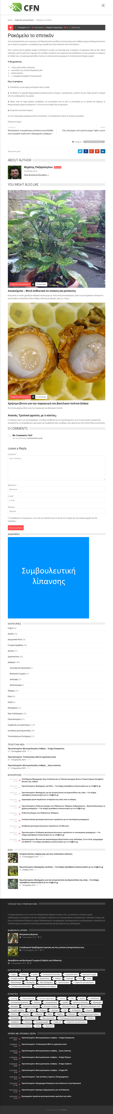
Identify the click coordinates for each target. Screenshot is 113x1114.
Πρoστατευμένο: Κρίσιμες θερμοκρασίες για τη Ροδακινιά (45, 1089)
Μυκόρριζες (13, 707)
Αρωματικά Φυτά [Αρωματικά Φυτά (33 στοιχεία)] (72, 974)
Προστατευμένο (14, 719)
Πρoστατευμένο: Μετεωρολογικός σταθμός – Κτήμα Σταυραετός (36, 748)
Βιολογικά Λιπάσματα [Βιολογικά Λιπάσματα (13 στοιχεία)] (31, 1006)
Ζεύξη (10, 702)
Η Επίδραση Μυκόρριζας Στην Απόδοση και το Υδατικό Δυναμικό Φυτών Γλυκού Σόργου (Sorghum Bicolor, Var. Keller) (62, 780)
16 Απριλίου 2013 (29, 885)
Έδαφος (11, 690)
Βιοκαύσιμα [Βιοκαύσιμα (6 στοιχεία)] (97, 1002)
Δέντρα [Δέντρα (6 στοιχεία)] (32, 1010)
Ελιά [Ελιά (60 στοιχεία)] (80, 978)
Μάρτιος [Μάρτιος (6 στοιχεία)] (60, 1014)
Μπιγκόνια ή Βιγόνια (28, 934)
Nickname (12, 485)
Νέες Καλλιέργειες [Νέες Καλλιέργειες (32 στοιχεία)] (46, 982)
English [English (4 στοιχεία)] (13, 974)
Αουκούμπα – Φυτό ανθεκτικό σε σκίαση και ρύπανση (42, 291)
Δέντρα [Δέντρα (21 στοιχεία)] (32, 978)
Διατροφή (14, 679)
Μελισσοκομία (16, 685)
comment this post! (34, 438)
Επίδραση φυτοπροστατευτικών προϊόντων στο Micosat (45, 826)
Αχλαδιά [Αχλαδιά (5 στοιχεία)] (65, 1002)
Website (11, 507)
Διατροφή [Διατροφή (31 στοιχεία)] (69, 978)
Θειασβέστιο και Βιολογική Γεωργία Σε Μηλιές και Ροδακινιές (35, 960)
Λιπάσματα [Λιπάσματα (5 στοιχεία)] (38, 1014)
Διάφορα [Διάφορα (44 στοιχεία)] (58, 978)
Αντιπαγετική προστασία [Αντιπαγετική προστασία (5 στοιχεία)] (19, 1002)
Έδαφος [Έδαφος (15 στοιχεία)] (24, 974)
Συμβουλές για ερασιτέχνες (24, 20)
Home (10, 20)
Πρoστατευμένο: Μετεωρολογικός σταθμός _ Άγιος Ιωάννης (34, 765)
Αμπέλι (11, 633)
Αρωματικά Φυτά (15, 639)
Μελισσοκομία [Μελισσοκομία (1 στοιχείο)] (16, 982)
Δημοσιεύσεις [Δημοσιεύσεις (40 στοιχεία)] (45, 978)
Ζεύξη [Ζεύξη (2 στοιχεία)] (89, 978)
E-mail (11, 496)
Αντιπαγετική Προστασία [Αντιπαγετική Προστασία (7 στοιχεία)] (51, 974)
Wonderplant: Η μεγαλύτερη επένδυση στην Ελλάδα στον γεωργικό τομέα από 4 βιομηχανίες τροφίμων (30, 132)
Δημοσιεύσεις (13, 656)
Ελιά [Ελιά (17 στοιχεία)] (65, 1010)
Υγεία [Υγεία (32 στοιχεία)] (38, 1026)
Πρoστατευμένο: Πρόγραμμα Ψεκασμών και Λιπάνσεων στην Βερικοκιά (51, 1083)
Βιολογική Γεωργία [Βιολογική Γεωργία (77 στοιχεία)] (69, 1006)
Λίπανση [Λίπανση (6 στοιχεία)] (14, 1014)
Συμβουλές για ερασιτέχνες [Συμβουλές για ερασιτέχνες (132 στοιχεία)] (84, 982)
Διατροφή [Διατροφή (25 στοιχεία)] (54, 1010)
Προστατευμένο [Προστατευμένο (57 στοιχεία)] (63, 982)
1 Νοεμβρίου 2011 (23, 27)
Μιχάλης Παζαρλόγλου (54, 27)
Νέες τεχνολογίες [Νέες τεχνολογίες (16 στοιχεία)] (48, 1018)
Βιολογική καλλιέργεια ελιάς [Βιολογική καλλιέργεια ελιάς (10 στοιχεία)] (90, 1006)
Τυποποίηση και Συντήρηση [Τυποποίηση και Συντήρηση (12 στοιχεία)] (46, 986)
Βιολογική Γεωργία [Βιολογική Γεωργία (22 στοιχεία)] (89, 974)
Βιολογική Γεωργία (17, 673)
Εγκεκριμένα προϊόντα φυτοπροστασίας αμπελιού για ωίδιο (46, 1096)
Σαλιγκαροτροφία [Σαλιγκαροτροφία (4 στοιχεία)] (42, 1022)
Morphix (64, 1109)
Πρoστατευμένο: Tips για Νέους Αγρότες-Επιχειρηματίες (45, 1076)
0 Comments (41, 284)
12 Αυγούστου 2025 (18, 759)
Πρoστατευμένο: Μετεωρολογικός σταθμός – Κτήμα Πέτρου (46, 1057)
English (11, 628)
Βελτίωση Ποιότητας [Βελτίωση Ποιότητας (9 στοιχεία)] (80, 1002)
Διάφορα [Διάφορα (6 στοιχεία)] (43, 1010)
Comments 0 (38, 27)
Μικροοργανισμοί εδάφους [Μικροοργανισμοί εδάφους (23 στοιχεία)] (90, 1014)
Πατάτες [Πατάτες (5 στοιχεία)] (91, 1018)
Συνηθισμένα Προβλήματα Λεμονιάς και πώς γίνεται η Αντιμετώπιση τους (51, 947)
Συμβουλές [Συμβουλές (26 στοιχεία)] (57, 1022)
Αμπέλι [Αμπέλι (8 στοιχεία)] (82, 998)
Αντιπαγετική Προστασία (20, 667)
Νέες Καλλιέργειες (15, 713)
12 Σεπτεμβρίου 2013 (30, 856)
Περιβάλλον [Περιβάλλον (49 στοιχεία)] (15, 1022)
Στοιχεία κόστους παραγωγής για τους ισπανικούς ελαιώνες (46, 854)
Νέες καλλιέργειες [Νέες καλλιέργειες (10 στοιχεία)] (31, 1018)
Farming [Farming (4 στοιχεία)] (14, 998)
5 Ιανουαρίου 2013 (29, 937)
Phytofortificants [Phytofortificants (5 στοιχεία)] (28, 998)
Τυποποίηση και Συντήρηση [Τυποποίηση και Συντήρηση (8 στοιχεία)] (21, 1026)
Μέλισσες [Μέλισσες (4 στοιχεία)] (71, 1014)
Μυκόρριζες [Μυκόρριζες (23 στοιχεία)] (15, 1018)
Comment (12, 454)
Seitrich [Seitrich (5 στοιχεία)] (62, 998)
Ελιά (10, 696)
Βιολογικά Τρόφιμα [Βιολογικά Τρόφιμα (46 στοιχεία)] (50, 1006)
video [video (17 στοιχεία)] (72, 998)
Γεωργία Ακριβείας (15, 645)
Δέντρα (11, 650)
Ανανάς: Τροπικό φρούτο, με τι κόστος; (32, 415)
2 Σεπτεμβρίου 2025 (18, 751)
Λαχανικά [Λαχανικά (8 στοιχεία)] (25, 1014)
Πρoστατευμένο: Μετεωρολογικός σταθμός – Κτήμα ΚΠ (44, 1070)
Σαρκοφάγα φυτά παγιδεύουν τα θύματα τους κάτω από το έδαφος (49, 799)
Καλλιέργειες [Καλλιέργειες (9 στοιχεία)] (76, 1010)
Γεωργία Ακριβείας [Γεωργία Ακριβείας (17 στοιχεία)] (17, 1010)
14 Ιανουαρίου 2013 (18, 963)
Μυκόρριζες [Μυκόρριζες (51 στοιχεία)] (30, 982)
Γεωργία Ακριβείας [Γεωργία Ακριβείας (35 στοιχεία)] (17, 978)
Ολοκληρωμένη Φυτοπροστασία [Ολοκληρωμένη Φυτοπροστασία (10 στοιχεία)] (71, 1018)
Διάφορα (11, 662)
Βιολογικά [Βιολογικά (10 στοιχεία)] (14, 1006)
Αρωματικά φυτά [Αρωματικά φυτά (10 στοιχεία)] (51, 1002)
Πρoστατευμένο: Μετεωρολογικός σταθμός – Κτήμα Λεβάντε (47, 1063)
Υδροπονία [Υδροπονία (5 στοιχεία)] (49, 1026)
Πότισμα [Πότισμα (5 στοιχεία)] (28, 1022)
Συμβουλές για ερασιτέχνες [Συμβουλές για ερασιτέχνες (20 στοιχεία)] (76, 1022)
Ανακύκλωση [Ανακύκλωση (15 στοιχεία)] (94, 998)
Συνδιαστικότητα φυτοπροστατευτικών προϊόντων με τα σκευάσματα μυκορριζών (55, 819)
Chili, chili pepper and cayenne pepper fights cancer (83, 130)
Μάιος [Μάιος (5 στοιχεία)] (50, 1014)
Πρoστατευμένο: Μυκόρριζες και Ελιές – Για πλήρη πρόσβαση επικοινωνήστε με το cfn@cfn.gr (61, 786)
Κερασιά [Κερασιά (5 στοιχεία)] (89, 1010)
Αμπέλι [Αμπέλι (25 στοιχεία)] (35, 974)
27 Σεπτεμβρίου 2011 (30, 950)
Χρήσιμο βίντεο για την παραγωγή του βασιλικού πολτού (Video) (48, 403)
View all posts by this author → (36, 174)
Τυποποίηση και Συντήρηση (19, 736)
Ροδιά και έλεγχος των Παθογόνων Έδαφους (40, 813)
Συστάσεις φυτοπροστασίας (19, 730)
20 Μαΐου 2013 (27, 869)
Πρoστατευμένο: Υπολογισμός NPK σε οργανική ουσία (32, 757)
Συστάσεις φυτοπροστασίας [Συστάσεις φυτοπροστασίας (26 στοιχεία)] (21, 986)
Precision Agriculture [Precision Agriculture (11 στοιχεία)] (46, 998)
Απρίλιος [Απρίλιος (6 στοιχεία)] (37, 1002)
